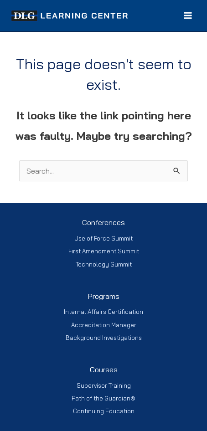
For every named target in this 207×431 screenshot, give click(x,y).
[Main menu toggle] (188, 15)
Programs (103, 296)
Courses (104, 369)
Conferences (103, 222)
